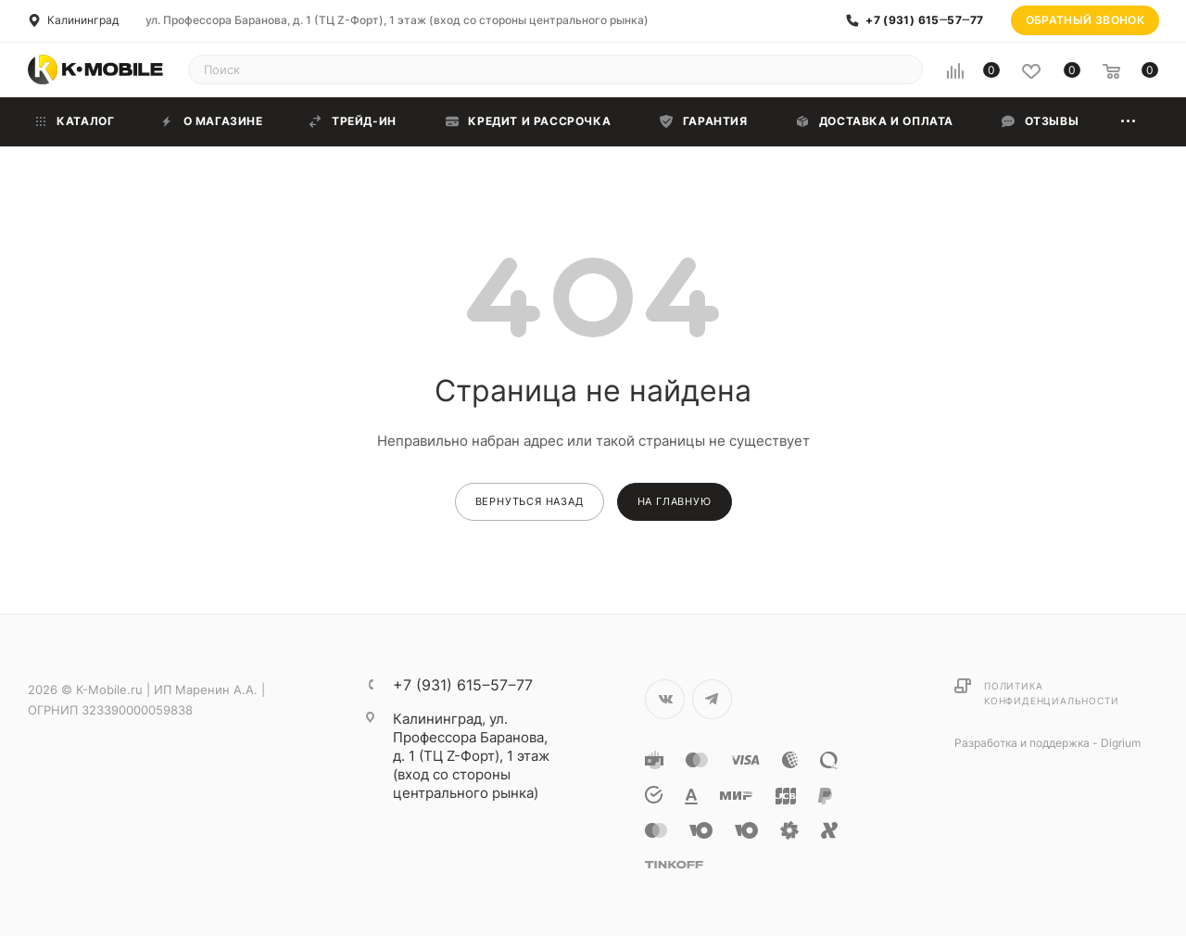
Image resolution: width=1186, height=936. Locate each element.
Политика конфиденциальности (1051, 693)
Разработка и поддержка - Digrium (1047, 743)
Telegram (712, 699)
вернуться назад (529, 501)
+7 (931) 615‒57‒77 (924, 20)
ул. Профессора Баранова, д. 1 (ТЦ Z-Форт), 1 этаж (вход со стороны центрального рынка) (397, 20)
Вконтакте (665, 699)
